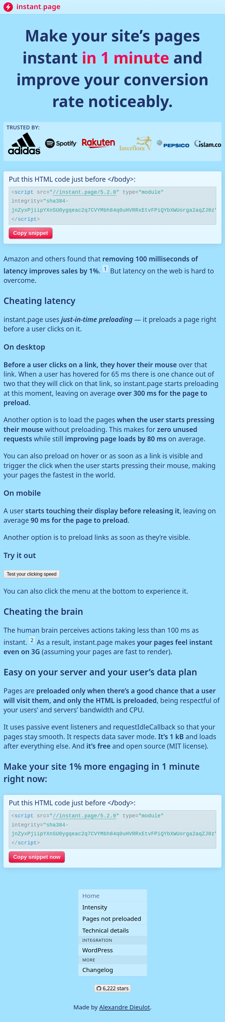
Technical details (105, 930)
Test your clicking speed (32, 574)
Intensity (94, 907)
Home (91, 895)
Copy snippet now (36, 857)
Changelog (97, 970)
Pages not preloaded (111, 918)
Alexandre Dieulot (124, 1007)
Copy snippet (30, 233)
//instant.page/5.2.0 (84, 191)
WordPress (97, 950)
